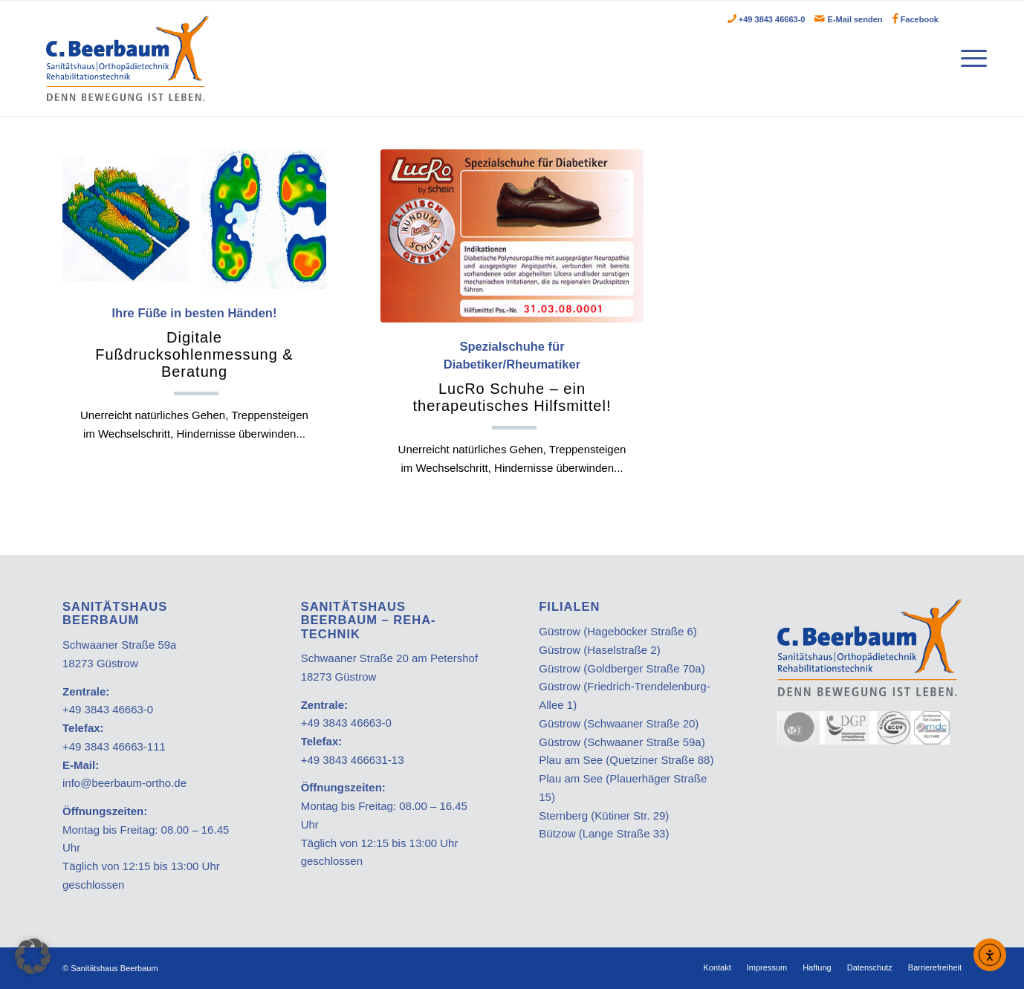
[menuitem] (970, 58)
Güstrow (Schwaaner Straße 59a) (621, 742)
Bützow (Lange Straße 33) (604, 833)
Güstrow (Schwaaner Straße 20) (619, 723)
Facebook (920, 19)
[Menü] (970, 58)
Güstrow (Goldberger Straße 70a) (621, 668)
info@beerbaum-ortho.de (124, 782)
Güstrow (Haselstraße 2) (599, 649)
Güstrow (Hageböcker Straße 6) (618, 631)
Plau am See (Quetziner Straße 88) (626, 759)
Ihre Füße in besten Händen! (194, 343)
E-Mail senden (855, 19)
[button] (32, 956)
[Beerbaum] (127, 58)
